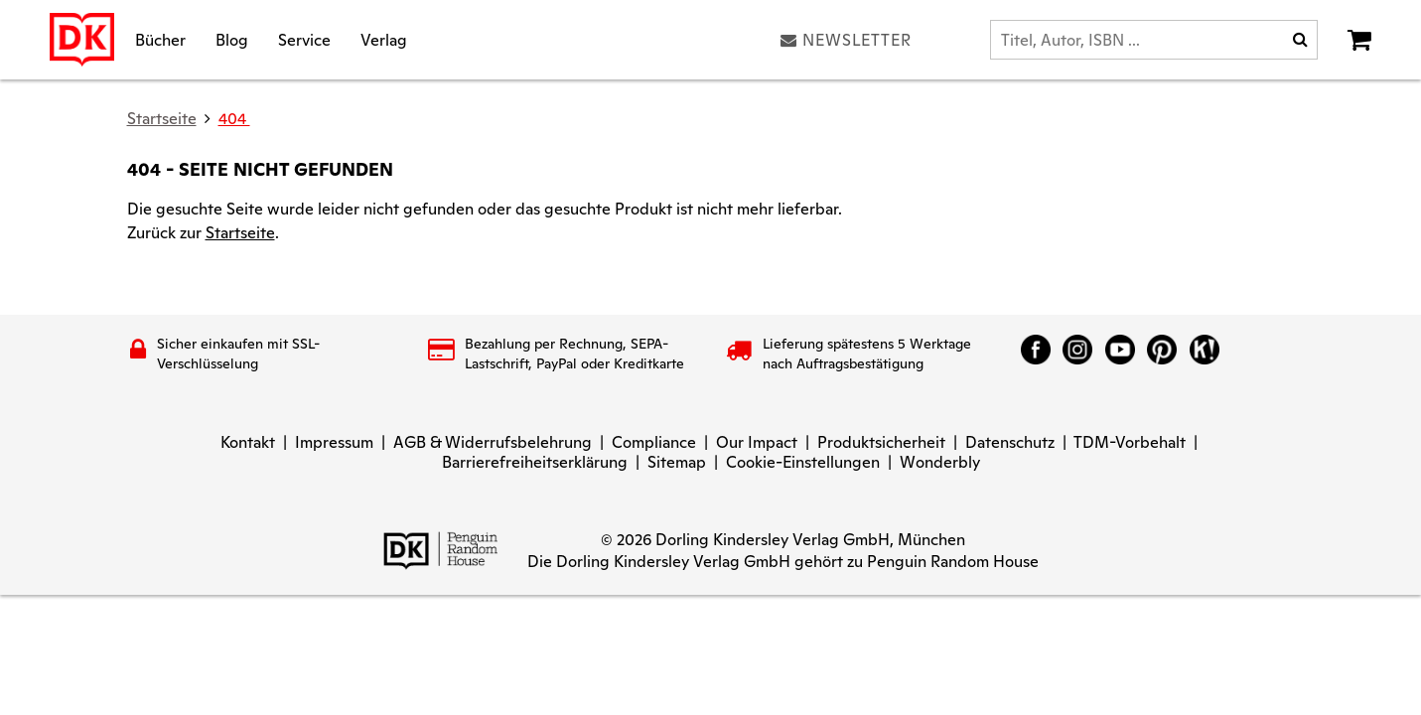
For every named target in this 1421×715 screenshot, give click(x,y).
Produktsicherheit (881, 442)
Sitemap (676, 462)
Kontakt (247, 442)
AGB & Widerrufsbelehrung (492, 442)
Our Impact (756, 442)
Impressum (334, 442)
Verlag (383, 39)
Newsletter (846, 40)
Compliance (654, 442)
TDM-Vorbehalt (1129, 442)
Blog (231, 39)
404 (234, 118)
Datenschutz (1010, 442)
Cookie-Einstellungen (803, 462)
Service (304, 39)
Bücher (160, 39)
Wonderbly (940, 462)
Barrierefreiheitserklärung (535, 462)
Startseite (240, 232)
